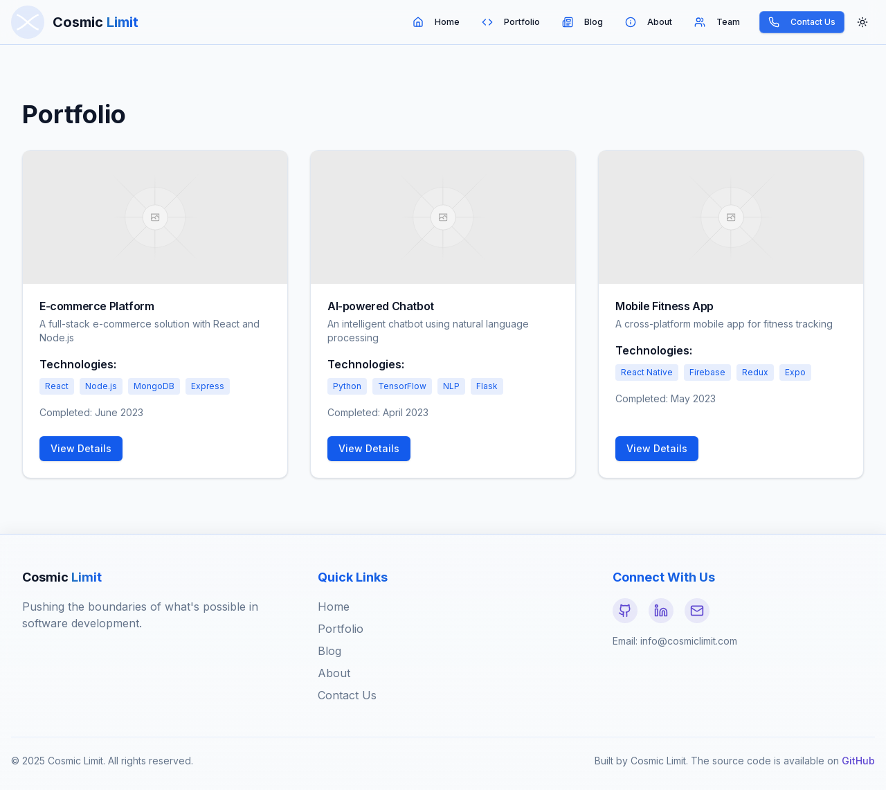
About (648, 22)
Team (717, 22)
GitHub (858, 760)
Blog (582, 22)
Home (436, 22)
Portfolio (511, 22)
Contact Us (801, 22)
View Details (81, 448)
